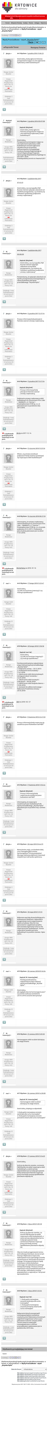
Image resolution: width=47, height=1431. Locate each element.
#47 (18, 448)
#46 (18, 381)
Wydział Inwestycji (7, 121)
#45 (18, 313)
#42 (18, 121)
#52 (18, 785)
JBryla (8, 53)
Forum (7, 23)
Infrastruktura (14, 29)
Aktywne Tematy (16, 23)
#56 (18, 1034)
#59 (18, 1224)
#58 (18, 1156)
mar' (7, 583)
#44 (18, 250)
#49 (18, 583)
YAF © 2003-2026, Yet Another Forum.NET (35, 1384)
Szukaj (25, 23)
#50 (18, 646)
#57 (18, 1093)
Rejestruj (16, 18)
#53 (18, 844)
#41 (18, 53)
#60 (18, 1291)
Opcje (30, 42)
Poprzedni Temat (12, 47)
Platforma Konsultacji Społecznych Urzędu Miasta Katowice (22, 27)
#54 (18, 912)
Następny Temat (37, 48)
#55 (18, 971)
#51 (18, 717)
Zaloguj (7, 18)
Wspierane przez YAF (17, 1384)
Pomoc (31, 23)
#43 (18, 179)
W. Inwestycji (6, 252)
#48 (18, 516)
